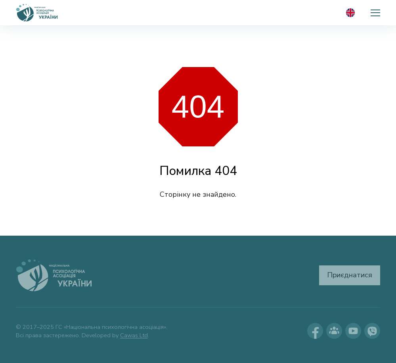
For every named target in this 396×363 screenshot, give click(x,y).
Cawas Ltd (134, 335)
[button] (375, 12)
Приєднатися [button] (349, 275)
